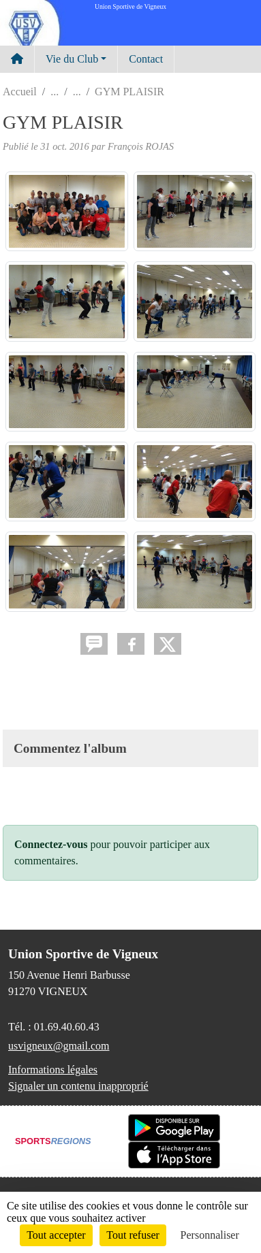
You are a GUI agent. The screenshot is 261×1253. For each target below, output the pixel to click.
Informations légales (52, 1069)
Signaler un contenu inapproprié (78, 1086)
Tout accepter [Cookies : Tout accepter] (56, 1235)
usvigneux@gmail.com (59, 1046)
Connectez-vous (51, 844)
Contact (146, 59)
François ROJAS (141, 146)
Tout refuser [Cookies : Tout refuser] (132, 1235)
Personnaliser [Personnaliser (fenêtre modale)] (210, 1235)
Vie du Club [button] (72, 59)
